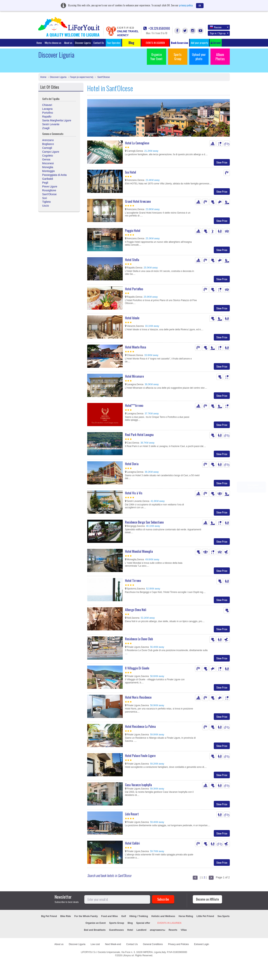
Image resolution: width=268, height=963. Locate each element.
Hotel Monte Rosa (135, 347)
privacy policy (186, 5)
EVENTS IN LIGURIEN (169, 923)
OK (200, 5)
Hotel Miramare (134, 376)
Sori (44, 198)
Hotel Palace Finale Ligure (140, 755)
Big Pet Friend (49, 916)
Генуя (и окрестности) (81, 77)
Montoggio (48, 171)
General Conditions (153, 944)
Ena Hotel (130, 172)
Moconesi (48, 163)
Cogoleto (47, 155)
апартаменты (157, 930)
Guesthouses (116, 930)
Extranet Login (201, 944)
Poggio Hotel (132, 230)
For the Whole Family (86, 916)
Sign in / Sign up (219, 33)
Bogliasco (48, 144)
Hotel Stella (132, 259)
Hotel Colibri (132, 843)
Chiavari (47, 104)
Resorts (173, 930)
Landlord (141, 930)
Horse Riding (186, 916)
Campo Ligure (50, 151)
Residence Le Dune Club (139, 639)
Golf (123, 916)
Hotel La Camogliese (137, 143)
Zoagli (46, 128)
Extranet (216, 43)
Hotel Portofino (134, 289)
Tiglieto (46, 201)
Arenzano (48, 140)
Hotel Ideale (132, 318)
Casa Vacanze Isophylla (138, 784)
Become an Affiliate (207, 899)
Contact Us (98, 43)
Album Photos (220, 56)
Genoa (46, 159)
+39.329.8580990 (156, 28)
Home (39, 43)
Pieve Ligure (49, 186)
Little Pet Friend (205, 916)
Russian (219, 27)
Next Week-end (113, 944)
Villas (184, 930)
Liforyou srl (128, 955)
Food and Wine (109, 916)
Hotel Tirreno (133, 580)
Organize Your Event (156, 56)
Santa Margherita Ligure (56, 120)
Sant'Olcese (103, 77)
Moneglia (47, 167)
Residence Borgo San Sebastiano (144, 522)
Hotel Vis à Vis (133, 493)
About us (68, 43)
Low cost (95, 944)
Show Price (221, 162)
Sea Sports (223, 916)
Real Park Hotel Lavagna (139, 434)
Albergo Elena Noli (135, 609)
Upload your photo (199, 56)
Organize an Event (95, 923)
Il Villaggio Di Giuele (137, 668)
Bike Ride (65, 916)
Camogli (47, 147)
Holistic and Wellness (163, 916)
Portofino (47, 112)
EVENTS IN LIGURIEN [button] (155, 43)
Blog (130, 923)
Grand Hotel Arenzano (138, 201)
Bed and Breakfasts (95, 930)
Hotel (130, 930)
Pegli (45, 182)
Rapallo (46, 116)
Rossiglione (49, 190)
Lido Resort (132, 814)
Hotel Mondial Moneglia (139, 551)
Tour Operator (113, 43)
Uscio (45, 205)
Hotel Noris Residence (138, 697)
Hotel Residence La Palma (140, 726)
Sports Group (178, 56)
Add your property (199, 43)
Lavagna (47, 108)
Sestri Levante (51, 124)
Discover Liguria (83, 43)
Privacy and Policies (178, 944)
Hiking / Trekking (138, 916)
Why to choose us (53, 43)
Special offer (143, 923)
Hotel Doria (132, 463)
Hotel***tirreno (134, 405)
